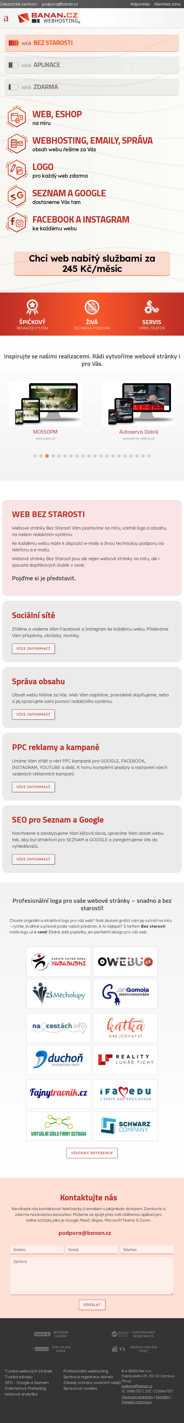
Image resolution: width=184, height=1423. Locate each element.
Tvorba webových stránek (28, 1371)
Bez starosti (47, 42)
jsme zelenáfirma (61, 1349)
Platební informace (136, 1402)
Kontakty (163, 1397)
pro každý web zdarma (105, 169)
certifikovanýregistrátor (143, 1334)
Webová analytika (21, 1394)
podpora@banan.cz (60, 4)
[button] (35, 456)
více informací (33, 648)
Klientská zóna (167, 4)
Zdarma (40, 86)
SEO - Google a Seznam (27, 1382)
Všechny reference (92, 1153)
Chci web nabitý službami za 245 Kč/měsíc (92, 263)
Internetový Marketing (25, 1388)
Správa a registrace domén (88, 1376)
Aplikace (41, 64)
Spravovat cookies (80, 1388)
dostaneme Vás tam (105, 195)
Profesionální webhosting (85, 1371)
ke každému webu (105, 222)
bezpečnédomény (60, 1334)
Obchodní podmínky (137, 1397)
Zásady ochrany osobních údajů (92, 1382)
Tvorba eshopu (18, 1376)
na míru (105, 116)
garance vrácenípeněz (143, 1349)
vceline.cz (31, 438)
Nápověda (140, 4)
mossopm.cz (124, 438)
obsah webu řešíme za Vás (105, 142)
